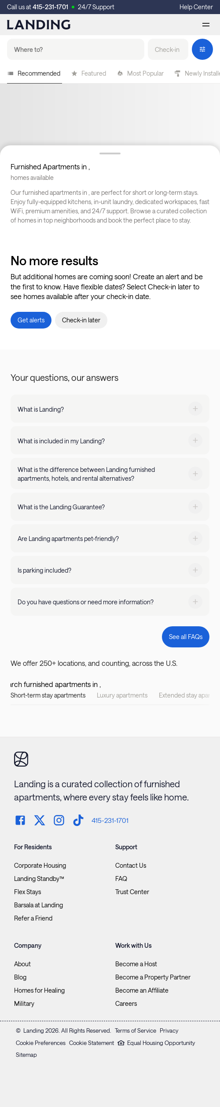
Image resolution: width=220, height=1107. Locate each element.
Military (24, 1004)
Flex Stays (27, 892)
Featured (88, 73)
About (22, 964)
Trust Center (132, 892)
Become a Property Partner (153, 977)
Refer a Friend (33, 918)
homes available (32, 177)
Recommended (33, 73)
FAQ (121, 879)
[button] (168, 49)
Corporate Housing (40, 865)
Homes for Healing (39, 990)
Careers (126, 1004)
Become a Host (136, 964)
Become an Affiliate (142, 990)
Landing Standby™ (39, 879)
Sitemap (26, 1054)
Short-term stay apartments (48, 695)
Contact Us (130, 865)
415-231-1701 (50, 7)
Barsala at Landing (38, 905)
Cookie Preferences (41, 1042)
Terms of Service (135, 1030)
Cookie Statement (91, 1042)
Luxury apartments (122, 695)
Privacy (169, 1030)
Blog (20, 977)
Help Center (196, 7)
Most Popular (140, 73)
